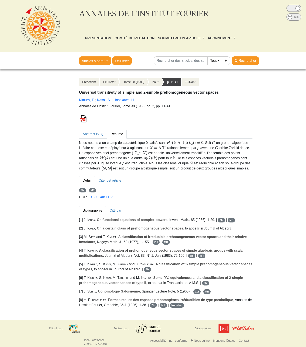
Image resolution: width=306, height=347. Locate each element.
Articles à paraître (95, 61)
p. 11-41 (172, 82)
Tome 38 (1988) (133, 82)
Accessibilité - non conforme (168, 340)
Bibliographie (92, 210)
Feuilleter (122, 61)
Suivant (191, 82)
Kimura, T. (86, 100)
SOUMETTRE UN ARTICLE (180, 38)
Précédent (89, 82)
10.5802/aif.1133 (100, 197)
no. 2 (155, 82)
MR (93, 190)
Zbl (83, 190)
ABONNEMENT (220, 38)
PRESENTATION (98, 38)
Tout (213, 60)
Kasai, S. (104, 100)
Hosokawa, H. (124, 100)
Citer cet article (110, 180)
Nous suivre (200, 340)
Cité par (116, 210)
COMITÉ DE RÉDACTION (134, 38)
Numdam (176, 305)
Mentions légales (224, 340)
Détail (87, 180)
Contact (244, 340)
